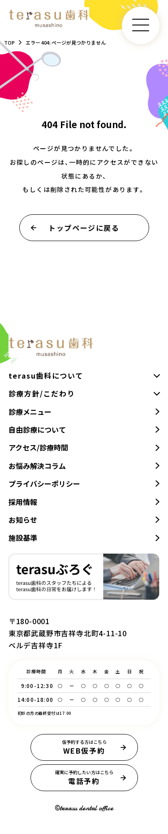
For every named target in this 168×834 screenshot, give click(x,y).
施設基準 (23, 537)
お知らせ (23, 519)
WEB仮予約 (84, 747)
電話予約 (84, 778)
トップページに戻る (84, 228)
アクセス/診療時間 (38, 447)
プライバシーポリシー (44, 483)
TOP (9, 42)
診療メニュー (30, 411)
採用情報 (23, 501)
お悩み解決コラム (37, 465)
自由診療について (37, 429)
